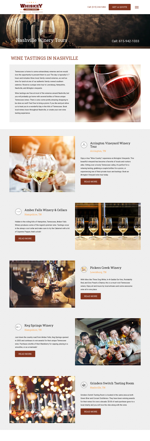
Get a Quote (119, 7)
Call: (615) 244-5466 (96, 7)
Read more (90, 181)
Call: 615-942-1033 (125, 41)
